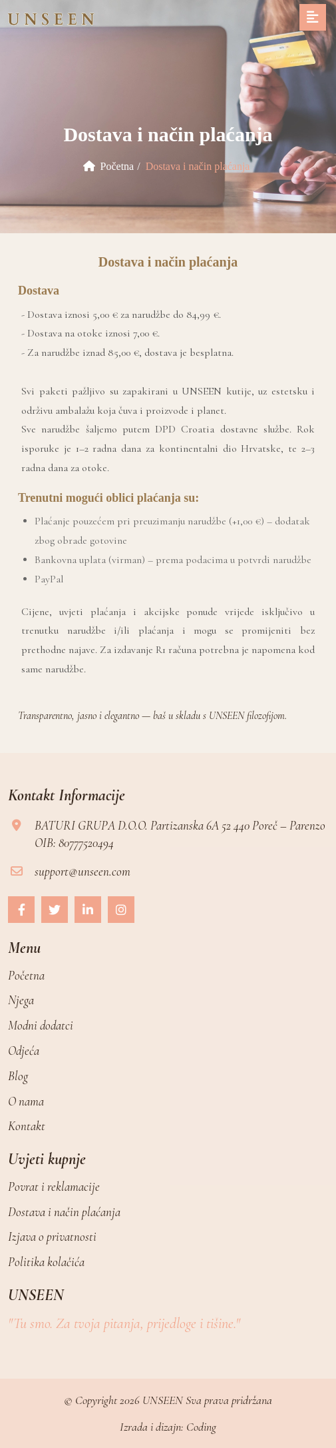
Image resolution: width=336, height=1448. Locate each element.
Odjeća (23, 1050)
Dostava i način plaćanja (64, 1211)
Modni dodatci (40, 1025)
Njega (21, 1000)
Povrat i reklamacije (54, 1186)
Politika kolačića (46, 1261)
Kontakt (26, 1125)
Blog (18, 1076)
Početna (108, 166)
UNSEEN (162, 1400)
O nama (26, 1101)
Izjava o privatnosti (52, 1236)
